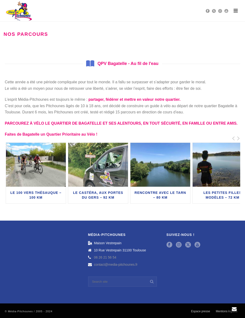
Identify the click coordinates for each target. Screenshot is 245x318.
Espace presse (200, 311)
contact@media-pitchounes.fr (116, 264)
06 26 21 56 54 (105, 257)
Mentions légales (226, 311)
